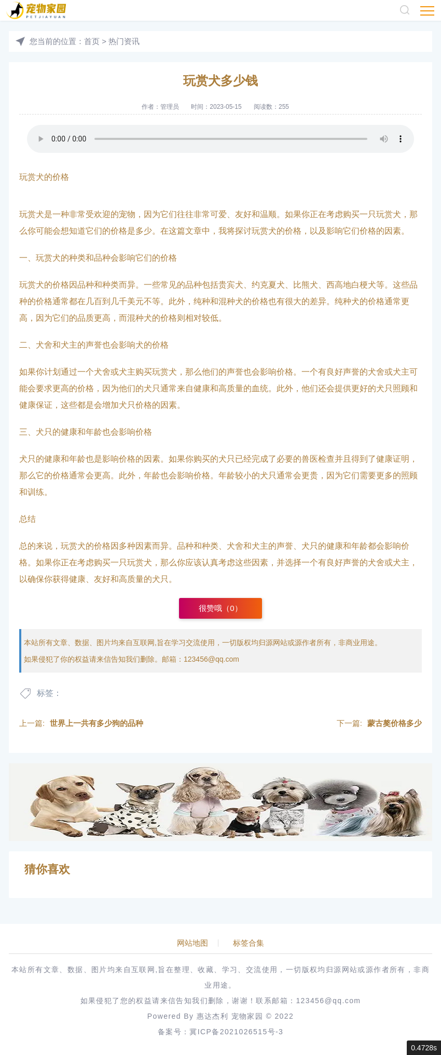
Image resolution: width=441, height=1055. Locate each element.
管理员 (169, 106)
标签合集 (248, 943)
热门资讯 (124, 41)
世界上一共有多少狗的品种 (96, 723)
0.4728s (424, 1048)
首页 (92, 41)
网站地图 (192, 943)
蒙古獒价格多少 (394, 723)
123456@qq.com (211, 659)
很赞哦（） (220, 608)
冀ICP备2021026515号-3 (236, 1032)
